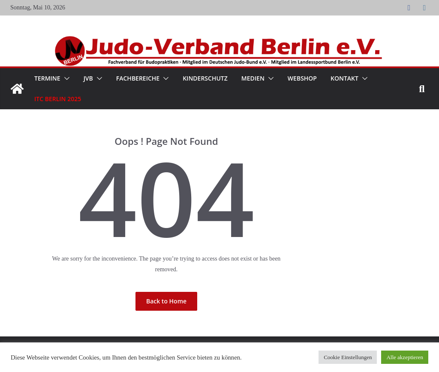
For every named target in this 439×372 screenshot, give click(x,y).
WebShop (302, 78)
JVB (88, 78)
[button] (65, 78)
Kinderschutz (205, 78)
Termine (47, 78)
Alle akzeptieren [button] (404, 357)
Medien (253, 78)
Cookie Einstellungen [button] (348, 357)
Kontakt (344, 78)
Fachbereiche (137, 78)
